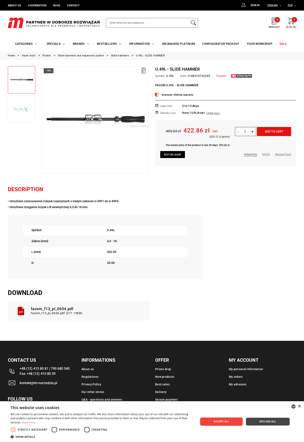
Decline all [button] (267, 421)
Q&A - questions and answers (101, 399)
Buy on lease (172, 154)
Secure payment (166, 399)
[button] (102, 437)
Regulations (89, 376)
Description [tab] (25, 189)
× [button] (299, 406)
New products (164, 376)
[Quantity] (245, 131)
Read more (28, 422)
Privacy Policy (91, 384)
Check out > (213, 113)
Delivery (161, 392)
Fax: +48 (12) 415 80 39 (38, 374)
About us (87, 369)
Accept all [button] (221, 421)
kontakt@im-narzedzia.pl (38, 383)
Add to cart (274, 131)
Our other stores (92, 392)
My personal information (246, 369)
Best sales (162, 384)
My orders (236, 376)
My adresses (237, 384)
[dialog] (152, 421)
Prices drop (163, 369)
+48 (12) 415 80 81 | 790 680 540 (45, 369)
